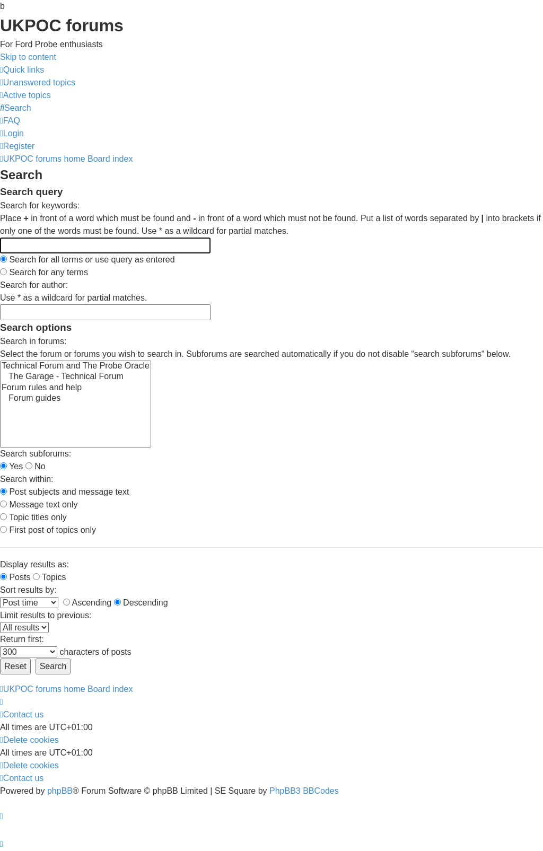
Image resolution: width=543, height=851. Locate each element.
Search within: (27, 479)
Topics (49, 577)
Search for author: (34, 284)
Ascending (87, 602)
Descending (141, 602)
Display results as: (34, 564)
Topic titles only (33, 517)
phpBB (60, 790)
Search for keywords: (40, 205)
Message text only (38, 504)
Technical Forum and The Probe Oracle (76, 366)
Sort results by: (28, 589)
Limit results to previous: (46, 615)
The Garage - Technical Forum (76, 377)
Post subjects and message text (64, 491)
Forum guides (76, 398)
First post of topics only (48, 529)
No (35, 466)
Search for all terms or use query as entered (87, 259)
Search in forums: (33, 341)
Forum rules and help (76, 388)
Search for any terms (44, 272)
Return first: (22, 639)
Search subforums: (35, 453)
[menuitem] (37, 82)
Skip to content (28, 57)
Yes (11, 466)
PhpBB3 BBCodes (304, 790)
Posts (15, 577)
